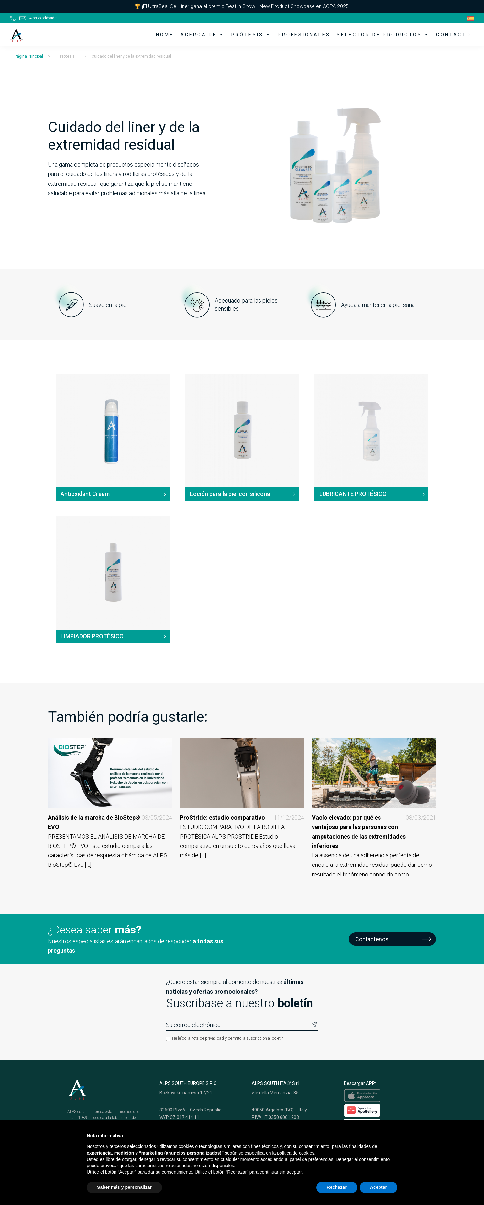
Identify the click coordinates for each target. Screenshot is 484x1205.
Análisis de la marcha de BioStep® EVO (110, 822)
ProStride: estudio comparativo (242, 817)
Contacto (453, 34)
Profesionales (304, 34)
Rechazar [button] (337, 1187)
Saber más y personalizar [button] (124, 1187)
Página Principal (29, 56)
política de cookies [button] (295, 1152)
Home (165, 34)
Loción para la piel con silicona (230, 493)
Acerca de (203, 34)
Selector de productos (383, 34)
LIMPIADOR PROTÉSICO (92, 636)
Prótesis (251, 34)
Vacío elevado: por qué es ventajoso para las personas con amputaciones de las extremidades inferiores (374, 832)
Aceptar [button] (378, 1187)
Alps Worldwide (43, 18)
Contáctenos (372, 939)
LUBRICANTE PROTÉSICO (353, 493)
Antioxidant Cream (85, 493)
